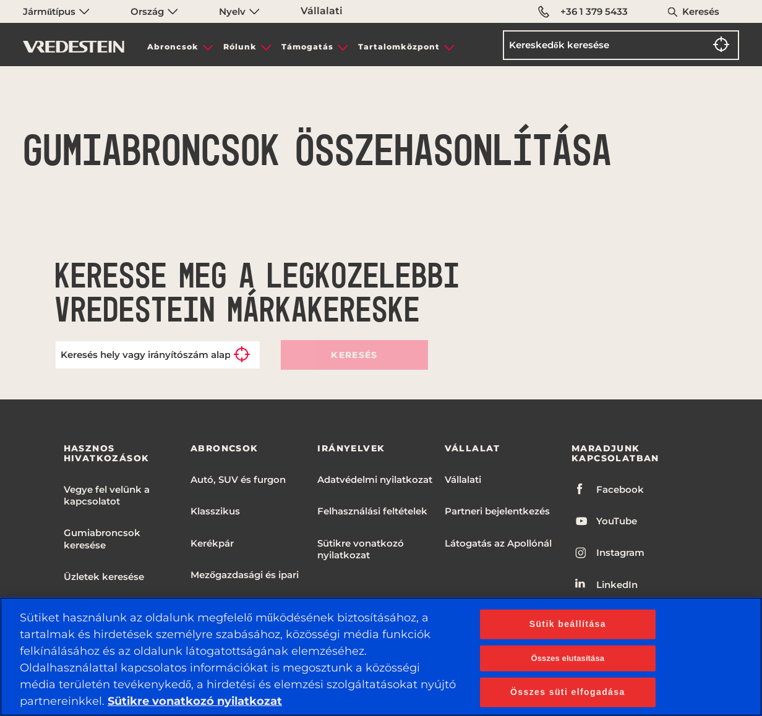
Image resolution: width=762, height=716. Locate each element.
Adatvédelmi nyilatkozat (374, 479)
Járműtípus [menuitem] (56, 11)
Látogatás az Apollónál (498, 543)
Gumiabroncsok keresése (102, 538)
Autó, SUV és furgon (238, 479)
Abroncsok (173, 46)
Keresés (700, 11)
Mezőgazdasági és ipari (245, 575)
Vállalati (322, 11)
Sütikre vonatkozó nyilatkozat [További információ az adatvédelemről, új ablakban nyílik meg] (195, 701)
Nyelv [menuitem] (239, 11)
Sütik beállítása (567, 624)
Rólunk (240, 46)
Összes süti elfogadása (567, 691)
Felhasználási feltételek (372, 511)
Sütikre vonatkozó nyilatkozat (360, 549)
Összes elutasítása (567, 658)
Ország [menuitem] (154, 11)
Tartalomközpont (399, 46)
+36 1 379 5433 (583, 12)
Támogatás (307, 46)
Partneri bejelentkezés (497, 511)
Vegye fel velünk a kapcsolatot (107, 495)
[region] (381, 656)
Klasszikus (215, 511)
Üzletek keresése (104, 576)
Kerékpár (212, 543)
